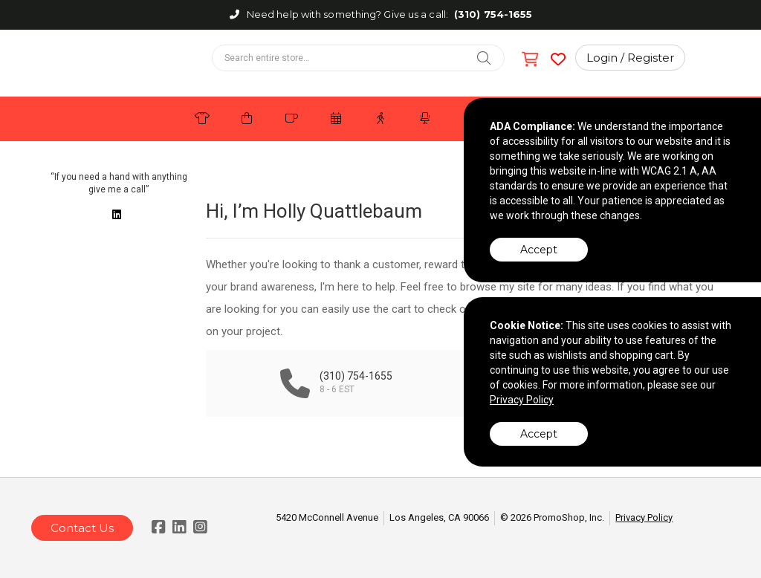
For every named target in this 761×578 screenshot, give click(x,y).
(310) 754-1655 (493, 14)
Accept (538, 249)
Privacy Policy (644, 517)
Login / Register (630, 58)
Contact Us (82, 528)
